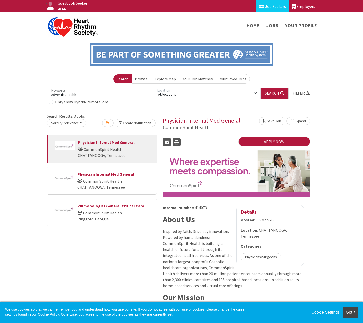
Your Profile (301, 25)
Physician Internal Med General (106, 142)
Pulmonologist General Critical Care (110, 205)
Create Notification (135, 123)
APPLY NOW (274, 141)
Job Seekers (272, 6)
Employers (303, 6)
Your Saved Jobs (232, 78)
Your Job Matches (198, 78)
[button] (301, 93)
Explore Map (165, 78)
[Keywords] (102, 93)
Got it (350, 312)
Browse (141, 78)
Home (253, 25)
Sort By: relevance (65, 123)
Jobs (272, 25)
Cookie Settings (325, 312)
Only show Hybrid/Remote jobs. (82, 101)
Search (122, 78)
